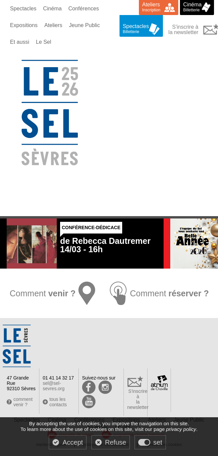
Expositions (23, 25)
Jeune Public (83, 25)
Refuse (115, 442)
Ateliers (53, 25)
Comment (42, 293)
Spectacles (23, 8)
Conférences (83, 8)
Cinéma (52, 8)
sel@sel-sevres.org (53, 386)
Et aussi (19, 41)
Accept (72, 442)
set (157, 442)
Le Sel (43, 41)
